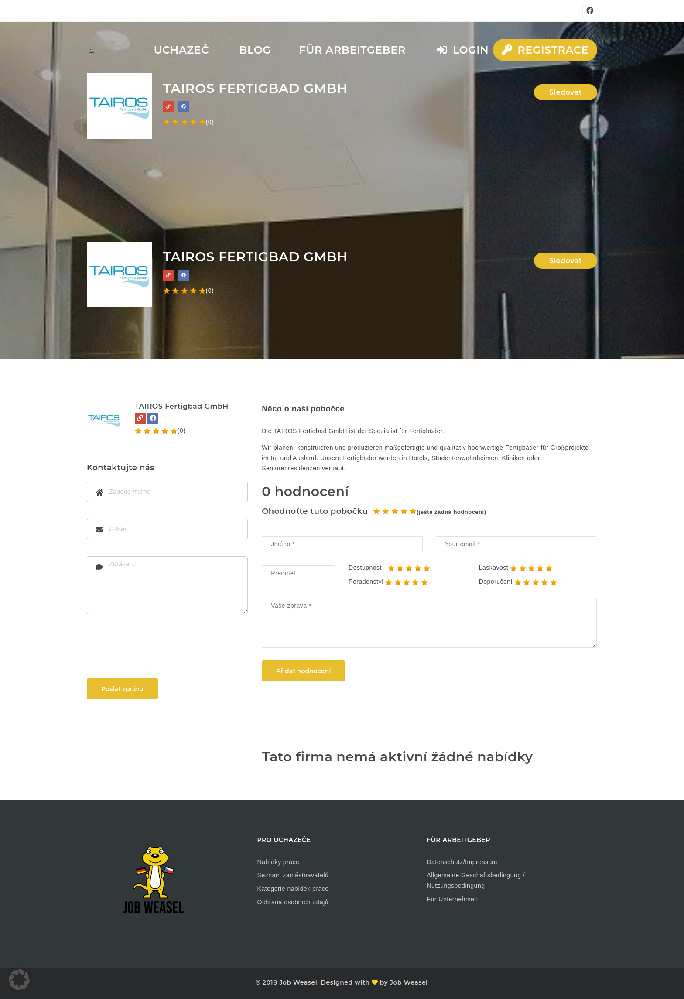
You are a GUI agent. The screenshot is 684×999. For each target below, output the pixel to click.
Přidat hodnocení (303, 671)
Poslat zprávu (122, 689)
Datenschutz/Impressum (462, 862)
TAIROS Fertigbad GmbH (182, 406)
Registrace (545, 50)
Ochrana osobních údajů (293, 902)
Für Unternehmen (452, 899)
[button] (19, 980)
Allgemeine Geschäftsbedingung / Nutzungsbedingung (476, 880)
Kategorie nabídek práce (293, 888)
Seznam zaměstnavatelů (293, 875)
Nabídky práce (278, 862)
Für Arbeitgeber (352, 50)
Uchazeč (181, 50)
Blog (255, 50)
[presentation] (153, 648)
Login (463, 50)
